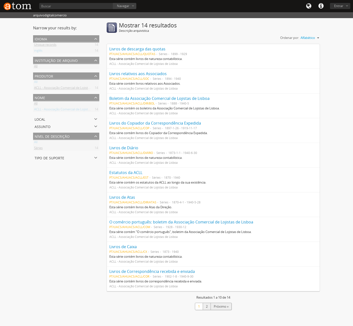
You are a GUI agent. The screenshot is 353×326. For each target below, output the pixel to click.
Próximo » (221, 306)
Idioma (309, 6)
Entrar (338, 6)
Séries (38, 149)
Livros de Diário (123, 148)
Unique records (45, 45)
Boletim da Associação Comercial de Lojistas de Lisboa (159, 98)
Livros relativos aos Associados (138, 73)
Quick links (321, 6)
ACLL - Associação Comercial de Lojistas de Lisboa (70, 88)
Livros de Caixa (123, 246)
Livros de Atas (122, 197)
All (36, 67)
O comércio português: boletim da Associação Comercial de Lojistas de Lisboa (181, 222)
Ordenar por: (289, 37)
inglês (38, 51)
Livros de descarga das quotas (137, 49)
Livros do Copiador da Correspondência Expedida (155, 123)
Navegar (123, 6)
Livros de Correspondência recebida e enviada (152, 271)
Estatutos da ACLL (125, 172)
